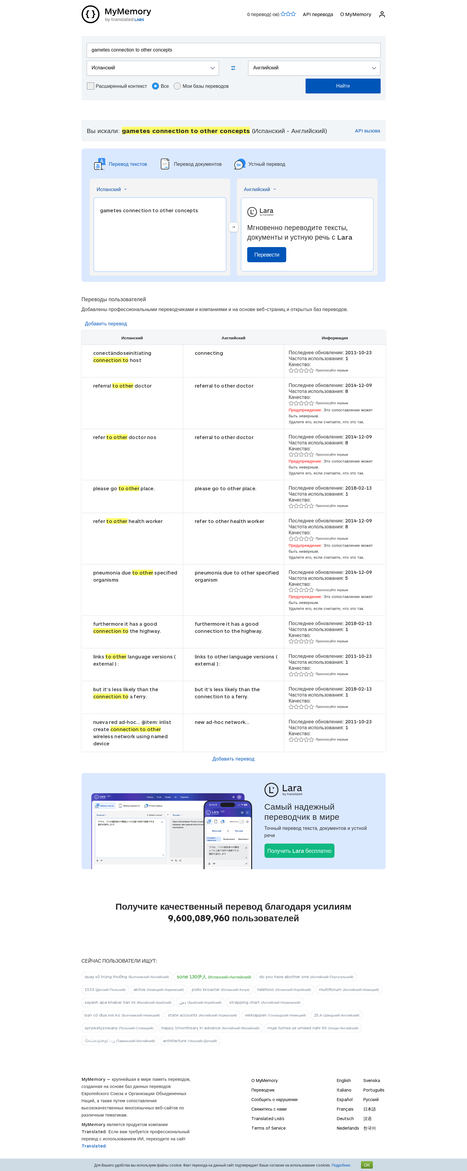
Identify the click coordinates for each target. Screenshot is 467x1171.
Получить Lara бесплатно (299, 850)
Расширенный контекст (117, 86)
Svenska (371, 1080)
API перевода (318, 14)
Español (345, 1099)
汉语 (367, 1118)
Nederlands (348, 1128)
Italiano (344, 1089)
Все (160, 86)
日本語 (369, 1108)
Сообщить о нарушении (274, 1099)
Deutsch (345, 1118)
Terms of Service (268, 1128)
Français (345, 1108)
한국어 (369, 1128)
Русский (371, 1099)
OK (367, 1164)
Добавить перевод (106, 323)
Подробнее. (341, 1165)
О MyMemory (355, 14)
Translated (267, 1118)
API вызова (367, 130)
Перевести (266, 254)
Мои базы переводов (201, 86)
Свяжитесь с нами (269, 1108)
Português (374, 1089)
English (344, 1080)
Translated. (94, 1145)
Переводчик (263, 1089)
